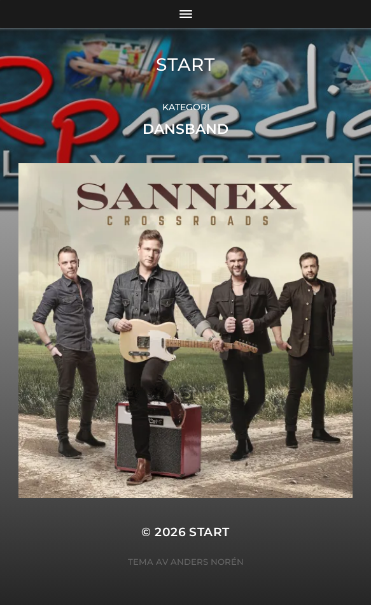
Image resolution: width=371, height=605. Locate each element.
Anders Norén (207, 562)
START (185, 64)
